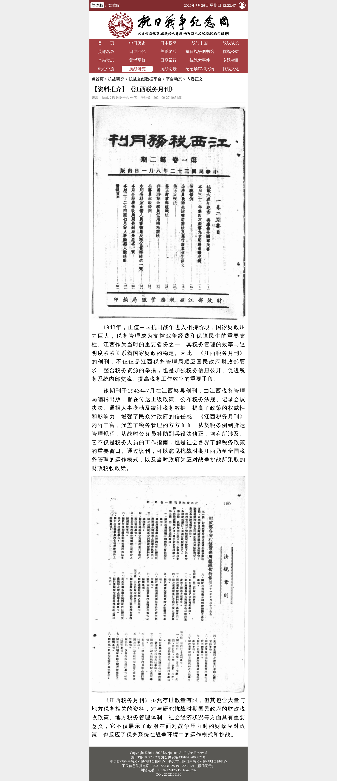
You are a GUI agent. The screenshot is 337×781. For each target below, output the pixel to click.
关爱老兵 (168, 51)
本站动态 (106, 60)
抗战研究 (137, 69)
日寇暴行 (168, 60)
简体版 (97, 5)
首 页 (106, 43)
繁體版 (114, 5)
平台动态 (174, 79)
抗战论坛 (168, 69)
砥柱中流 (106, 69)
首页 (99, 79)
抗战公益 (231, 51)
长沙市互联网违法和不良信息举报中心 (197, 761)
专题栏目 (231, 60)
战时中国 (199, 43)
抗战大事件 (200, 60)
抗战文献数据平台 (145, 79)
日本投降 (168, 43)
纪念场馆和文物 (199, 69)
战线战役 (231, 43)
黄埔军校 (137, 60)
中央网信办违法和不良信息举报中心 (137, 761)
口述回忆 (137, 51)
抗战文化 (231, 69)
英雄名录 (106, 51)
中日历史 (137, 43)
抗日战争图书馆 (199, 51)
